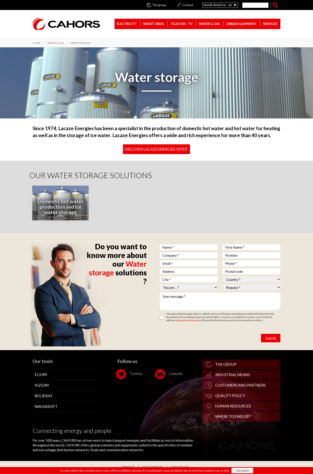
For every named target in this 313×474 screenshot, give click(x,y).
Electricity (127, 24)
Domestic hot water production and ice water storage (60, 206)
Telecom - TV (181, 24)
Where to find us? (232, 416)
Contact (187, 5)
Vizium (42, 385)
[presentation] (193, 334)
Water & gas (209, 24)
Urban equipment (241, 24)
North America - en (217, 5)
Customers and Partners (240, 385)
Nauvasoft (46, 406)
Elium (41, 374)
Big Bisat (44, 395)
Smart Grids (153, 24)
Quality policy (230, 395)
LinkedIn (169, 374)
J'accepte (242, 470)
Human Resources (233, 406)
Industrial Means (232, 375)
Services (270, 24)
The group (159, 5)
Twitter (130, 374)
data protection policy (188, 320)
